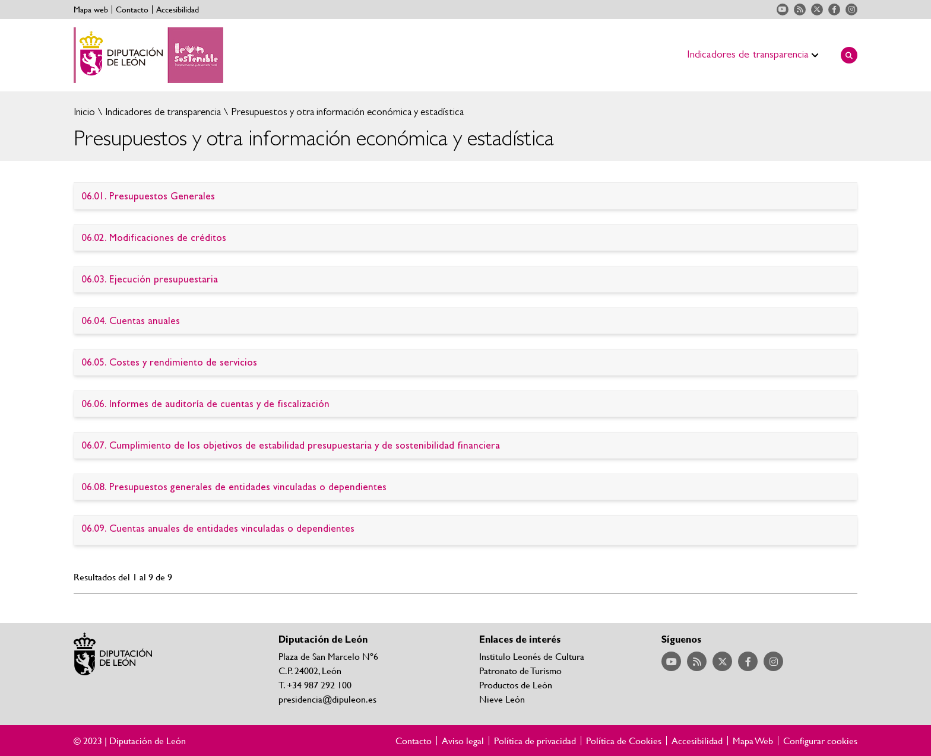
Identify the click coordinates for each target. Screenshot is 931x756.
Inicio (84, 112)
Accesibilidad (177, 9)
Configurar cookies (820, 740)
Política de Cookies (623, 740)
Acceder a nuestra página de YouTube (782, 9)
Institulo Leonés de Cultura (531, 656)
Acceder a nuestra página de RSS (800, 9)
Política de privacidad (535, 740)
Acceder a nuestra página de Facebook (834, 9)
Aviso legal (463, 740)
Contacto (132, 9)
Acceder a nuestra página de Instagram (851, 9)
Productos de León (515, 684)
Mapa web (91, 9)
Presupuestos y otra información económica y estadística (346, 112)
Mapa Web (753, 740)
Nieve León (502, 699)
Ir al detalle (465, 196)
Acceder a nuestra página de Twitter (817, 9)
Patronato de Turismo (520, 670)
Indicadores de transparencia (162, 112)
